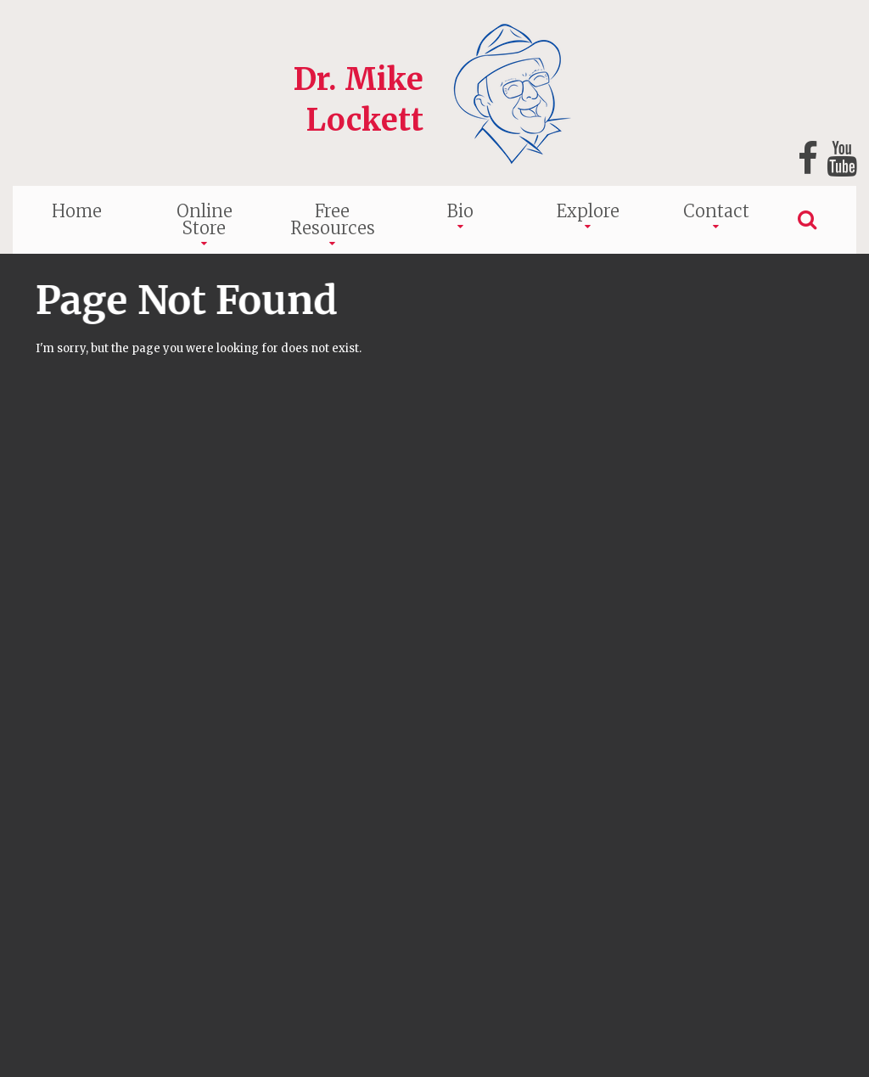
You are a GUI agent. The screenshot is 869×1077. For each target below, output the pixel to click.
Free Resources (332, 219)
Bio (460, 211)
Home (77, 211)
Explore (588, 211)
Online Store (205, 219)
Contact (716, 211)
